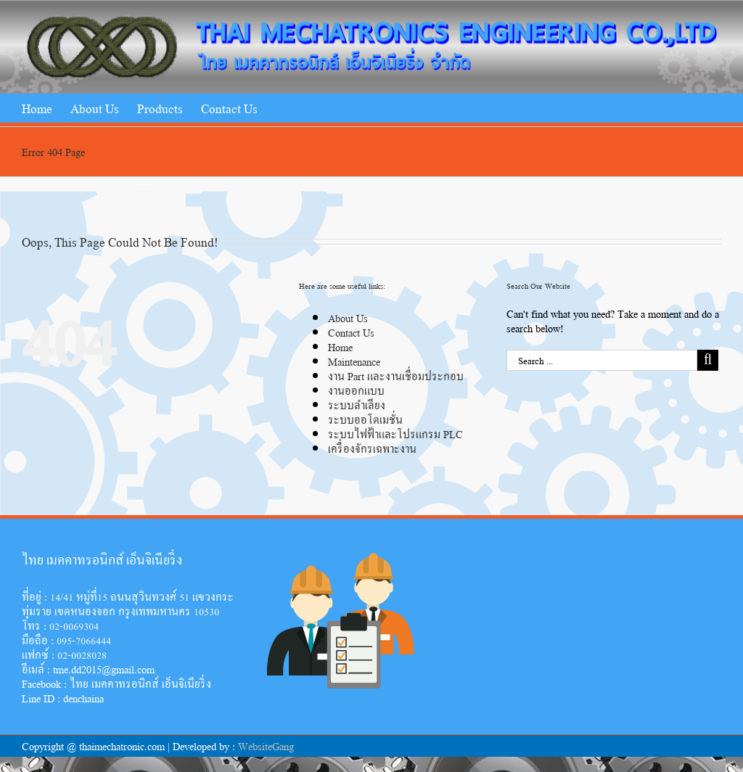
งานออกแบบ (356, 390)
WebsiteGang (266, 745)
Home (340, 346)
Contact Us (351, 332)
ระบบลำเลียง (356, 404)
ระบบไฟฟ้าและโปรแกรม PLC (395, 433)
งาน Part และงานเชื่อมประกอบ (396, 375)
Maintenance (354, 361)
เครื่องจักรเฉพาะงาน (372, 448)
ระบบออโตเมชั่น (365, 419)
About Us (348, 317)
